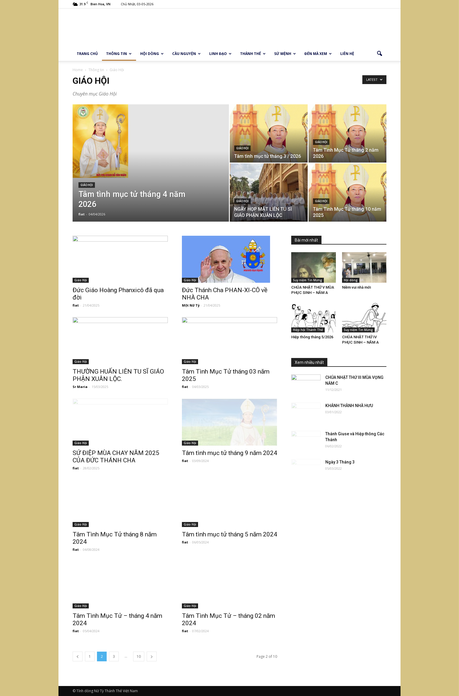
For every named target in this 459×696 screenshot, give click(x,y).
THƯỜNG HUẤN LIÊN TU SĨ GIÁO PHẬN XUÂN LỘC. (118, 375)
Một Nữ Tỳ (191, 305)
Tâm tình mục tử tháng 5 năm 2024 (229, 534)
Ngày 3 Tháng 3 (340, 462)
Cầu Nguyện (186, 53)
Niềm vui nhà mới (356, 287)
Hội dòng (152, 53)
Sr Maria (80, 386)
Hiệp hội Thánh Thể (308, 330)
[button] (379, 54)
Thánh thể (253, 53)
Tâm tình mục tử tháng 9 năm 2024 (229, 452)
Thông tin (119, 53)
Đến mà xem (318, 53)
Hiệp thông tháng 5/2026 (312, 337)
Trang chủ (87, 53)
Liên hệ (347, 53)
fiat (81, 214)
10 (139, 656)
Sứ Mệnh (285, 53)
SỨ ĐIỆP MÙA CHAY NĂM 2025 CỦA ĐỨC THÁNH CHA (116, 456)
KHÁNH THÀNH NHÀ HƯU (349, 405)
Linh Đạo (220, 53)
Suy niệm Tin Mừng (307, 280)
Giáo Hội (87, 185)
